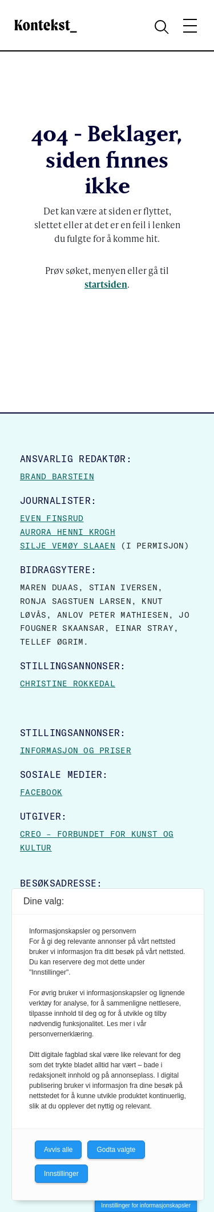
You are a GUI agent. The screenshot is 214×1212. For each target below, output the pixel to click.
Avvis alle (58, 1150)
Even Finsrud (51, 518)
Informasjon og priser (75, 750)
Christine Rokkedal (67, 683)
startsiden (105, 284)
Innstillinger (61, 1174)
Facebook (41, 792)
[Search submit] (163, 25)
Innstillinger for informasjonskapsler (146, 1205)
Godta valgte (115, 1150)
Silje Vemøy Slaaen (67, 546)
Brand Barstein (57, 476)
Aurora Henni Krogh (67, 532)
